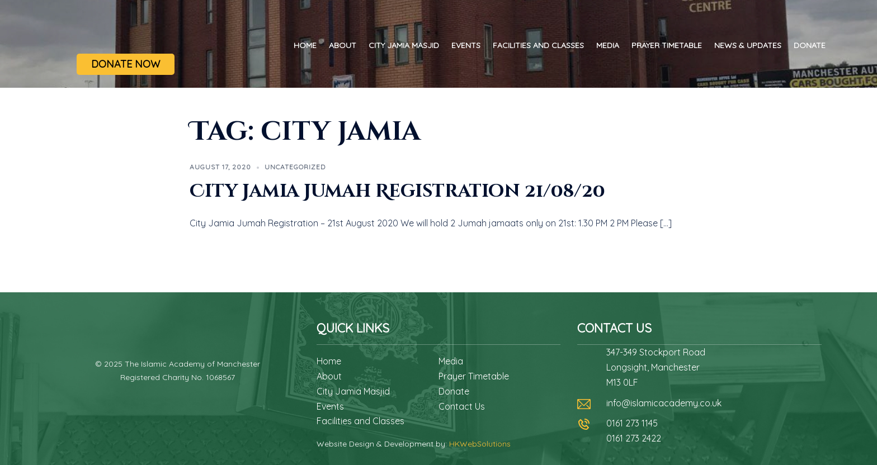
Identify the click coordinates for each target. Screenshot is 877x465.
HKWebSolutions (480, 444)
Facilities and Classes (538, 45)
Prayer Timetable (666, 45)
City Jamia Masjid (404, 45)
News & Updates (747, 45)
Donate (810, 45)
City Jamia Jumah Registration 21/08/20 (397, 191)
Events (465, 45)
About (342, 45)
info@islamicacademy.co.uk (664, 403)
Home (305, 45)
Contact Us (461, 406)
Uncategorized (295, 167)
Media (607, 45)
